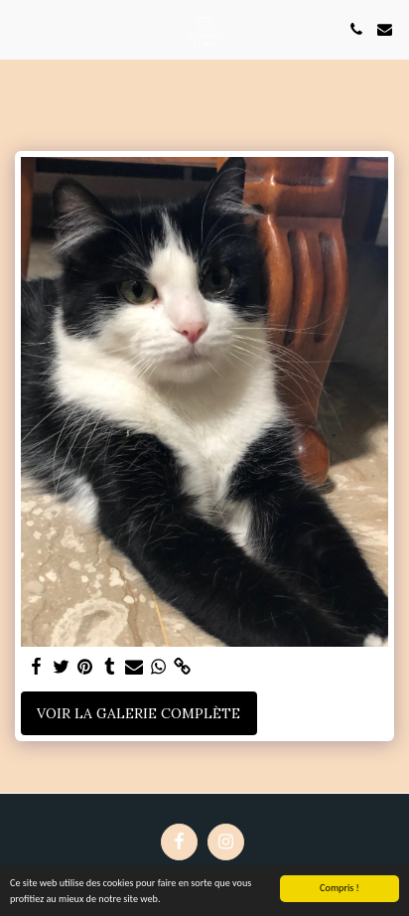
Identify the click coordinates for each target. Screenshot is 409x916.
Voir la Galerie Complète (138, 713)
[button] (22, 28)
